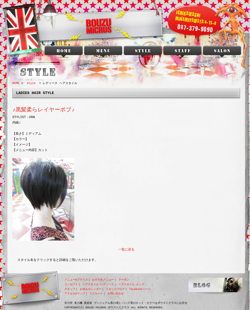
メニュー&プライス (76, 279)
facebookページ (139, 289)
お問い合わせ (115, 293)
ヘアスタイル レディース (98, 284)
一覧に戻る (126, 250)
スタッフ (69, 289)
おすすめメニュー (103, 279)
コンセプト (71, 284)
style (143, 53)
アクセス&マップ (74, 293)
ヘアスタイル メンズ (131, 284)
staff (182, 53)
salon (222, 53)
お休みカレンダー (90, 289)
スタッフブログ (115, 289)
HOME (16, 83)
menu (103, 53)
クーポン (123, 279)
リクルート (96, 293)
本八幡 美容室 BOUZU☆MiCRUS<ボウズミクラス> (63, 53)
